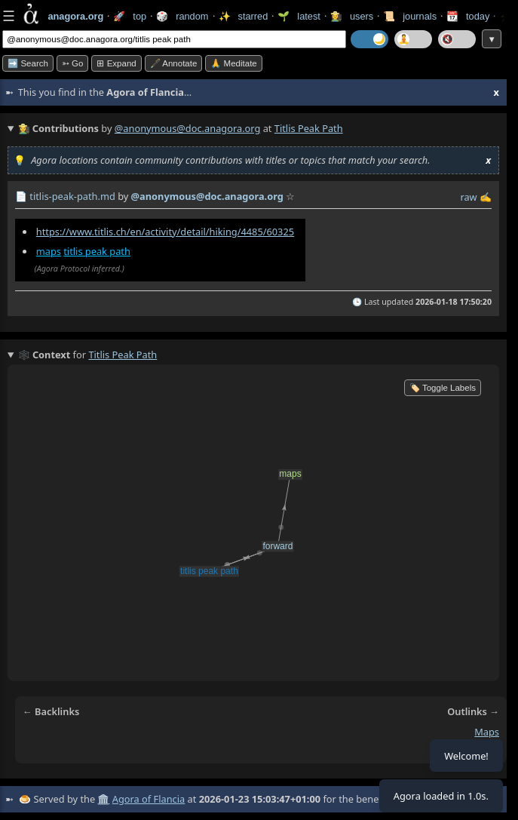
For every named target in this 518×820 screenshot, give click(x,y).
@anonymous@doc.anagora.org (188, 128)
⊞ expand (116, 63)
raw (468, 197)
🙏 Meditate (233, 63)
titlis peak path (96, 251)
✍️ (486, 197)
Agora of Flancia (148, 799)
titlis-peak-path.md (72, 196)
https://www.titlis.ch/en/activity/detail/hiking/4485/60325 (165, 231)
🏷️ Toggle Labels (442, 387)
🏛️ (103, 799)
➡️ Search (28, 63)
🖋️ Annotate (174, 63)
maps (48, 251)
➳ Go (73, 63)
